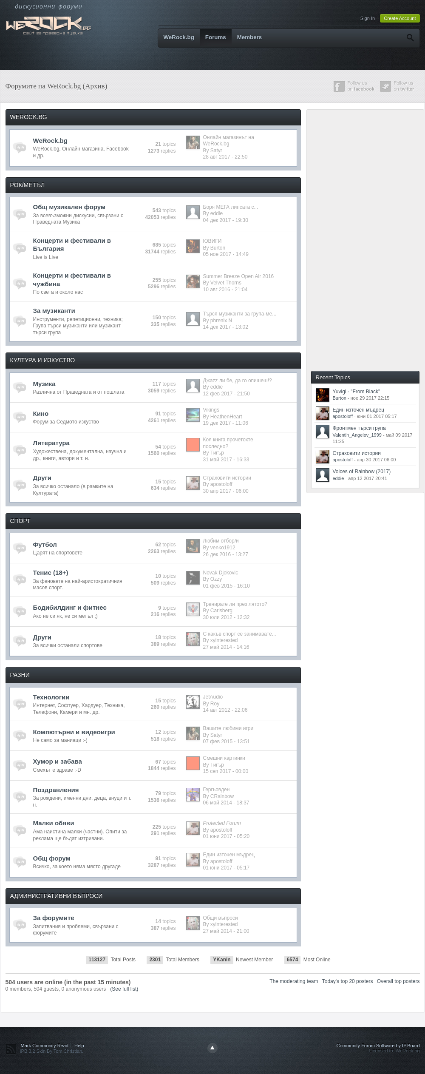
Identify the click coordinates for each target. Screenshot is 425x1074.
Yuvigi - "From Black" (356, 392)
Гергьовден (216, 790)
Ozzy (216, 579)
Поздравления (56, 789)
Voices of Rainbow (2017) (362, 471)
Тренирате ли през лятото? (235, 604)
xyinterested (224, 640)
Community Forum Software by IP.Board (377, 1045)
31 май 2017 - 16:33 (226, 460)
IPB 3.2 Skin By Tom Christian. (52, 1051)
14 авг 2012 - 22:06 (225, 710)
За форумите (53, 917)
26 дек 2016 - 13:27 (225, 554)
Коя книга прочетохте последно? (228, 443)
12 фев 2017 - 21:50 (226, 394)
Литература (51, 442)
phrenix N (221, 321)
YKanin (221, 960)
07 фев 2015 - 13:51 (226, 741)
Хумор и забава (57, 761)
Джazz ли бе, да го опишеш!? (237, 381)
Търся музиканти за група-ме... (240, 314)
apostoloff (221, 484)
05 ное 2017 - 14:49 (226, 254)
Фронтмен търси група (359, 428)
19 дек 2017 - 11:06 (225, 423)
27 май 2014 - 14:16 (226, 647)
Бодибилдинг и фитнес (70, 607)
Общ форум (52, 858)
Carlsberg (221, 611)
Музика (44, 383)
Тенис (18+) (50, 572)
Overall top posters (398, 981)
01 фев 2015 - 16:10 (226, 586)
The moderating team (293, 981)
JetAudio (213, 697)
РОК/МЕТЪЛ (27, 185)
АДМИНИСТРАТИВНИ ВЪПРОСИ (56, 895)
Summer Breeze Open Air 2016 (238, 276)
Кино (41, 413)
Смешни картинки (224, 758)
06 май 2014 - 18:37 (226, 803)
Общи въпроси (220, 918)
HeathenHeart (226, 417)
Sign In (367, 18)
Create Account (400, 18)
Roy (214, 704)
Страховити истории (227, 478)
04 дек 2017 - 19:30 (225, 220)
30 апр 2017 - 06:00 (226, 491)
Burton (217, 248)
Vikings (211, 410)
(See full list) (124, 989)
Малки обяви (53, 823)
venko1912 (222, 548)
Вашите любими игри (228, 728)
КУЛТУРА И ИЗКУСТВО (42, 360)
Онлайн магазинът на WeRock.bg (228, 140)
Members (249, 37)
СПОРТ (20, 520)
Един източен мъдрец (229, 855)
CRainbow (222, 796)
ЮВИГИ (212, 241)
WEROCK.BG (28, 117)
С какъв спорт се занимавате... (239, 634)
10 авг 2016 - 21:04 (225, 290)
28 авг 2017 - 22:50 (225, 157)
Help (79, 1045)
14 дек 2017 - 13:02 (225, 327)
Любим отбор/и (221, 541)
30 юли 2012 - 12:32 (226, 617)
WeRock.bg (179, 37)
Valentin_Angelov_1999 (357, 435)
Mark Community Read (44, 1045)
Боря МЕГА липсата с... (230, 207)
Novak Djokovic (220, 573)
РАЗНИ (20, 674)
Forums (215, 37)
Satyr (216, 150)
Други (42, 477)
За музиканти (54, 310)
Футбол (45, 544)
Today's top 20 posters (347, 981)
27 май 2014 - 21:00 (226, 931)
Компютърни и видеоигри (74, 732)
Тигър (217, 453)
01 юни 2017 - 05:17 (226, 868)
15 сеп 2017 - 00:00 (226, 771)
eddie (216, 213)
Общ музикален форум (69, 206)
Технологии (51, 697)
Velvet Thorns (225, 283)
